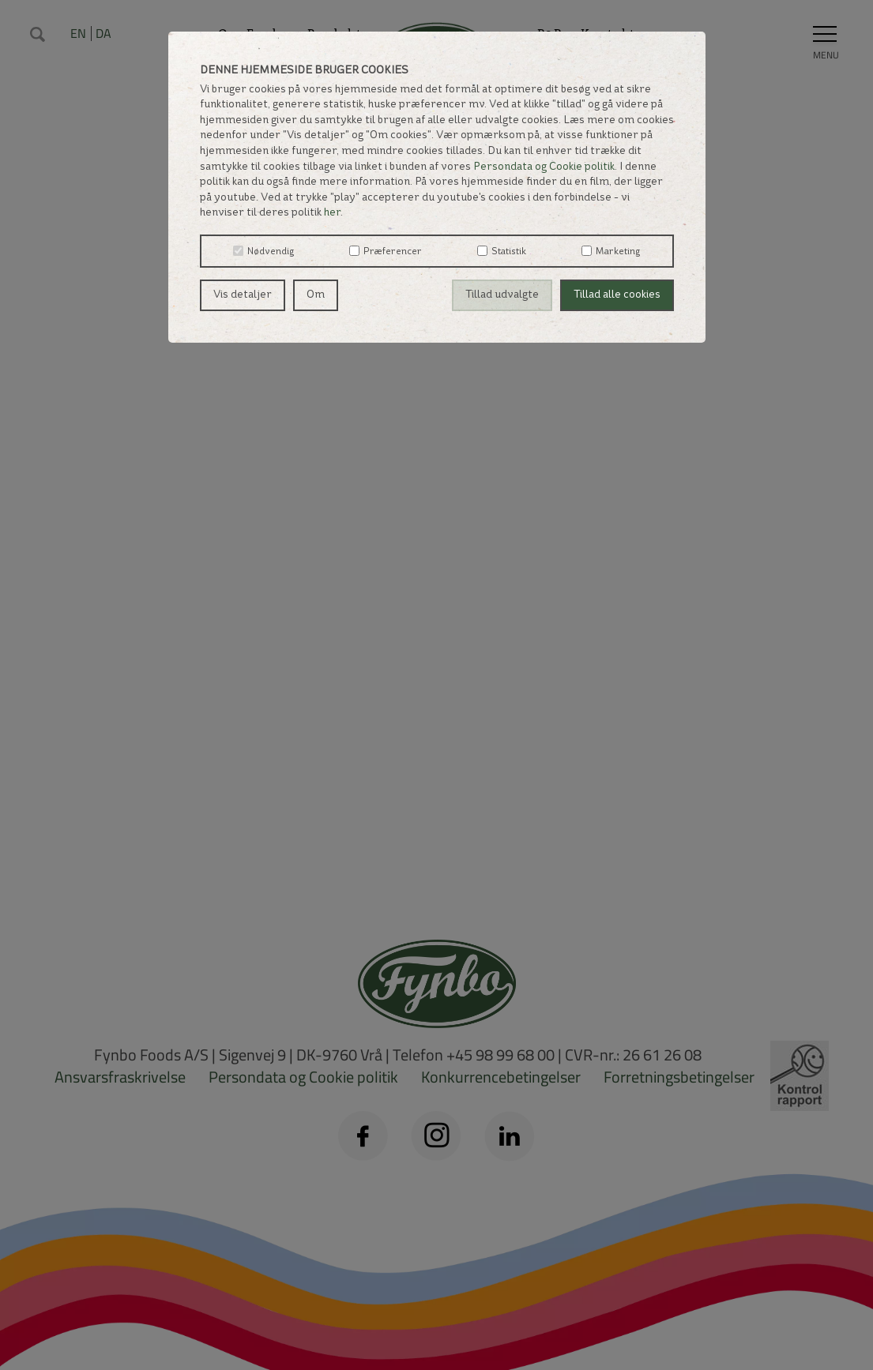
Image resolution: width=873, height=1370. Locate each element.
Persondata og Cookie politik (544, 167)
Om (316, 295)
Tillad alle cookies (617, 295)
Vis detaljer (242, 295)
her (332, 213)
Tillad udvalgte (502, 295)
